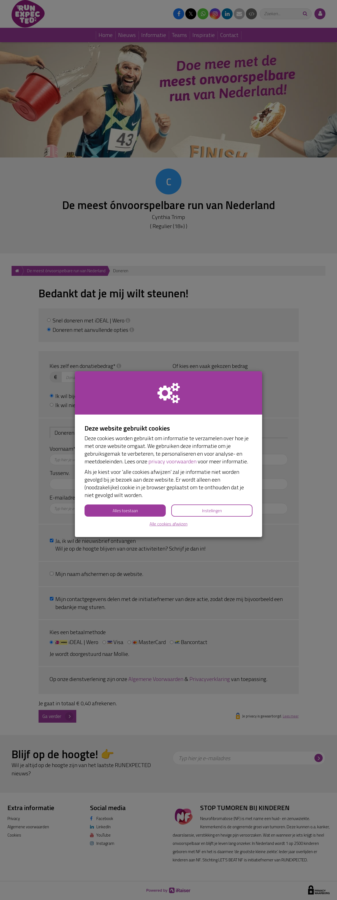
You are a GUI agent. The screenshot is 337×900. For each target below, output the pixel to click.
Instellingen (212, 511)
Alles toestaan (125, 511)
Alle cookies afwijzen (168, 524)
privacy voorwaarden (172, 461)
